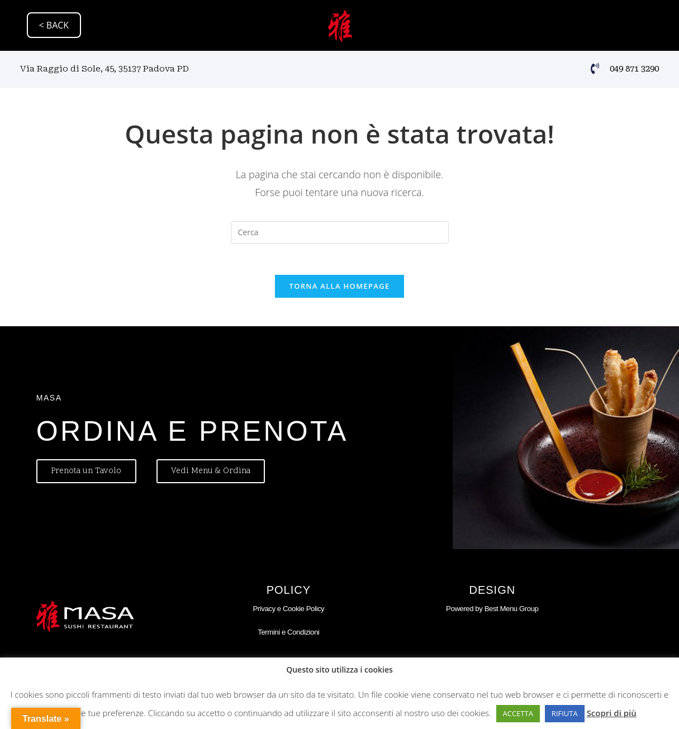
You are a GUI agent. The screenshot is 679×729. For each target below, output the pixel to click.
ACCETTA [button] (518, 713)
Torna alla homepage (339, 289)
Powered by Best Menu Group (492, 611)
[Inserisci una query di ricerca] (340, 232)
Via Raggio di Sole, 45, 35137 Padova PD (104, 68)
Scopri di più (612, 712)
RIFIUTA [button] (565, 713)
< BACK (54, 25)
